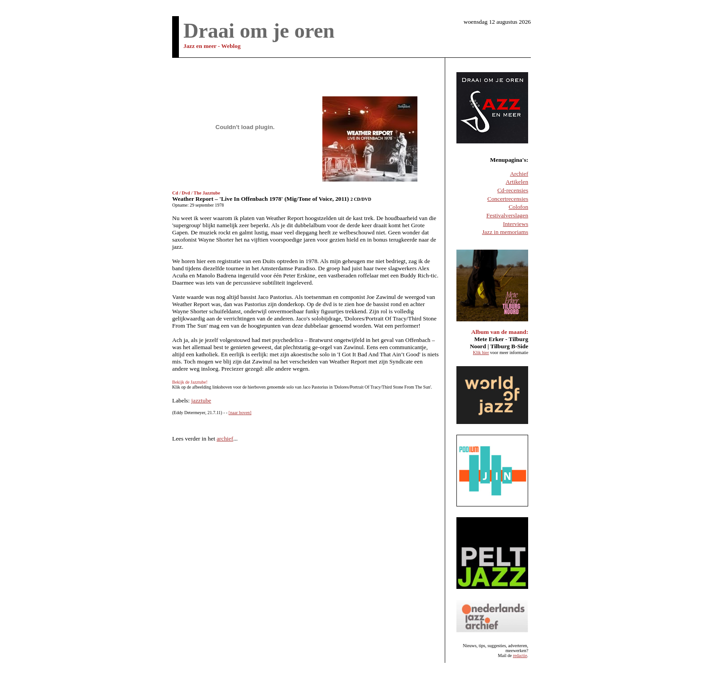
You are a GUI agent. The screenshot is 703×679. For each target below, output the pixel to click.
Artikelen (517, 181)
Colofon (518, 206)
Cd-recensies (512, 190)
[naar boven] (240, 412)
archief (225, 438)
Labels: (181, 400)
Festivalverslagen (507, 215)
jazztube (201, 400)
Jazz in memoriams (505, 232)
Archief (519, 173)
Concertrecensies (507, 198)
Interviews (515, 224)
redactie (520, 655)
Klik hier (481, 352)
